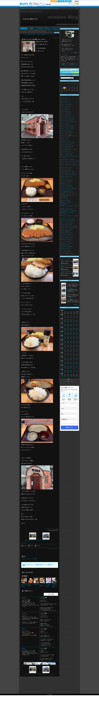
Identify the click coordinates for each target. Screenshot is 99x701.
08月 (65, 317)
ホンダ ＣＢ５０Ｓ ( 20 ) (66, 248)
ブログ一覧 (35, 8)
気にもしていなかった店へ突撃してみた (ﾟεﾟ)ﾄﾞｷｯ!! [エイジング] (48, 8)
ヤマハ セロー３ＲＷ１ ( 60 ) (67, 224)
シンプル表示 (53, 30)
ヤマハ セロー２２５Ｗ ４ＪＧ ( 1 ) (68, 118)
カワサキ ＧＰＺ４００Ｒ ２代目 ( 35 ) (69, 188)
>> (72, 80)
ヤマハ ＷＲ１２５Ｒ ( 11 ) (66, 251)
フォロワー (74, 64)
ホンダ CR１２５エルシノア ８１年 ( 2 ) (69, 149)
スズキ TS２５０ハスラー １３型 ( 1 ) (69, 174)
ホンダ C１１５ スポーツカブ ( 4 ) (68, 142)
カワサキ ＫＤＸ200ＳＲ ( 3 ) (67, 179)
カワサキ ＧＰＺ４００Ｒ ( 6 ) (67, 186)
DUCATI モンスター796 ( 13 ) (67, 246)
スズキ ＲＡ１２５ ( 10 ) (66, 169)
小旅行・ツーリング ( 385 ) (66, 202)
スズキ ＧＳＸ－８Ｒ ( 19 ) (66, 241)
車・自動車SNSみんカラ (24, 8)
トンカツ (31, 558)
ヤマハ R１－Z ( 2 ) (65, 123)
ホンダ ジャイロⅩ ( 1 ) (66, 140)
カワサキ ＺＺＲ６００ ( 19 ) (67, 237)
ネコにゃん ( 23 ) (65, 198)
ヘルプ (73, 1)
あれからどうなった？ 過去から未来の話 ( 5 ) (69, 227)
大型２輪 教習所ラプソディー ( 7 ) (68, 195)
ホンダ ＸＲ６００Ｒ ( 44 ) (66, 234)
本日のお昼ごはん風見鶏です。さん (42, 585)
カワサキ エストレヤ (70, 293)
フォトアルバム (39, 28)
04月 (71, 311)
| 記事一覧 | (39, 34)
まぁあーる (24, 597)
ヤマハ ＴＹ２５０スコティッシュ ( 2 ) (69, 125)
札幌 (23, 558)
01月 (62, 311)
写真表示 (57, 30)
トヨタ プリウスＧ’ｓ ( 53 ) (67, 104)
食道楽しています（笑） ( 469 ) (67, 208)
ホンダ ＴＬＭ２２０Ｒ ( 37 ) (67, 154)
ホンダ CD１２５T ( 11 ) (66, 151)
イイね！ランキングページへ (53, 548)
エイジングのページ (30, 19)
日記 (32, 8)
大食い (28, 558)
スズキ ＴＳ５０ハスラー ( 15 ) (67, 236)
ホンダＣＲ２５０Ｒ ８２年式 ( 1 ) (68, 159)
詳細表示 (49, 30)
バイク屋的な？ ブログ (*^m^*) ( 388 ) (69, 210)
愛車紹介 (31, 28)
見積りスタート (69, 427)
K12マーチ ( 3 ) (64, 101)
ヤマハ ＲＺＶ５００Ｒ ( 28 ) (67, 132)
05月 (74, 311)
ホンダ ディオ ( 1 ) (65, 137)
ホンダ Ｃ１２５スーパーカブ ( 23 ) (68, 220)
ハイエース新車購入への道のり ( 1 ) (68, 253)
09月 (68, 317)
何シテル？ (72, 52)
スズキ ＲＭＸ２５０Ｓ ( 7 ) (67, 176)
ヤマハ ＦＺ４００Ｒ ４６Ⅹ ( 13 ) (68, 128)
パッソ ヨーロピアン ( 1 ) (66, 102)
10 (61, 87)
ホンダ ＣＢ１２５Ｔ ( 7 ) (66, 147)
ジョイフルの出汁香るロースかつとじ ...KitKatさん (24, 585)
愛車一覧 (75, 304)
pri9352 (23, 648)
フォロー (65, 64)
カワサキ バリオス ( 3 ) (66, 183)
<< (67, 80)
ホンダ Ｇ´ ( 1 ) (64, 139)
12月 (77, 317)
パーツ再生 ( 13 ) (65, 197)
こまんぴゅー (24, 613)
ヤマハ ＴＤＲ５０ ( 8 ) (66, 106)
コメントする (51, 594)
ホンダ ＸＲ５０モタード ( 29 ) (67, 232)
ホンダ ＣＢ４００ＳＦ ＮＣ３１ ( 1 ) (69, 162)
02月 (65, 311)
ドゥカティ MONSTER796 (71, 283)
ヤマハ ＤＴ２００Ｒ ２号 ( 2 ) (67, 116)
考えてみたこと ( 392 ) (66, 200)
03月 (68, 311)
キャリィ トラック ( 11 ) (66, 99)
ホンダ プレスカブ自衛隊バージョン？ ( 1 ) (69, 135)
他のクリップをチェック (73, 277)
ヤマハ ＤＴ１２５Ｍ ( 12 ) (66, 113)
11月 (74, 317)
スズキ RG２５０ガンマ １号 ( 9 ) (68, 171)
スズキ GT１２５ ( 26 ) (66, 244)
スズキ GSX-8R (69, 288)
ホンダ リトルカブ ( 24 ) (66, 144)
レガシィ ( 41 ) (64, 97)
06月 (77, 320)
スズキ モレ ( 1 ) (65, 178)
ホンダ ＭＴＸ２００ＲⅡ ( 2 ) (67, 152)
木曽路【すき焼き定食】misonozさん (30, 584)
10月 (71, 317)
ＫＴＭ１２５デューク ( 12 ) (66, 239)
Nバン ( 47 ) (64, 214)
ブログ (29, 8)
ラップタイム (47, 28)
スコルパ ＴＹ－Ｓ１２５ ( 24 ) (67, 243)
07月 (62, 317)
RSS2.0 (70, 379)
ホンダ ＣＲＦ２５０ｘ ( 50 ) (67, 229)
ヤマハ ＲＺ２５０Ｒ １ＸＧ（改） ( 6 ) (69, 121)
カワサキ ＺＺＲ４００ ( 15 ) (67, 190)
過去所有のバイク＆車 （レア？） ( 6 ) (69, 193)
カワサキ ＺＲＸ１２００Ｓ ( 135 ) (68, 218)
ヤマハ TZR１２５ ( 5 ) (66, 111)
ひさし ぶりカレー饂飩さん (36, 584)
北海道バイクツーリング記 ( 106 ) (67, 212)
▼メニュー (55, 28)
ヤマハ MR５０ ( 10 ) (66, 109)
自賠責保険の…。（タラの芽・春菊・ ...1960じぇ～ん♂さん (54, 585)
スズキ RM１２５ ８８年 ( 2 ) (67, 167)
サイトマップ (73, 381)
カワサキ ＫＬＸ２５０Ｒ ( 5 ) (67, 181)
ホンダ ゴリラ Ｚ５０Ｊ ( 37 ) (67, 222)
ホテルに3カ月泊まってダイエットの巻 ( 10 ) (69, 225)
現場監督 (35, 558)
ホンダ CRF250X (70, 298)
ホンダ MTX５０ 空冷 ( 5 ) (67, 133)
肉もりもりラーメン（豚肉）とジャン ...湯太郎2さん (48, 585)
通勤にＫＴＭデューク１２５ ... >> (48, 34)
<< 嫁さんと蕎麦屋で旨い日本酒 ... (30, 34)
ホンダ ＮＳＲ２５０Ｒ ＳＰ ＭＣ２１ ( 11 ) (70, 161)
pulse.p (23, 628)
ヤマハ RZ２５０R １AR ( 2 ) (67, 120)
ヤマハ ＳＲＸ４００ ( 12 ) (66, 130)
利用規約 (68, 381)
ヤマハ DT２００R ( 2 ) (66, 114)
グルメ (25, 558)
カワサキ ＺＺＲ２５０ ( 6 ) (67, 185)
